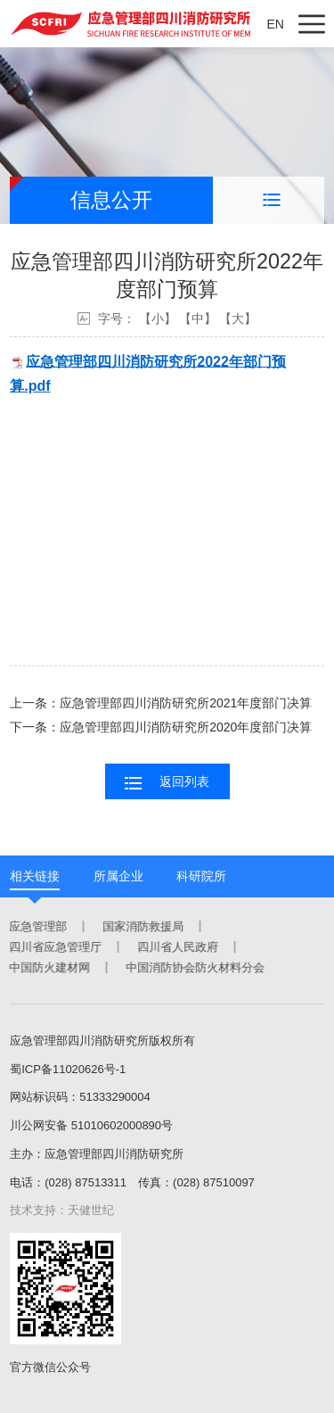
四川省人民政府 (176, 947)
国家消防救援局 (142, 926)
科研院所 (201, 876)
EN (274, 24)
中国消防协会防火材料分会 (194, 967)
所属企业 (118, 876)
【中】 (197, 318)
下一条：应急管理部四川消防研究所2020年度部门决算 (161, 727)
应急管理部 (37, 926)
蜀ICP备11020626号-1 (68, 1069)
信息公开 (111, 199)
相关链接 (35, 876)
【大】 (238, 318)
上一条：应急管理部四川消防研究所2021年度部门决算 (161, 703)
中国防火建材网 (48, 967)
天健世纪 (91, 1210)
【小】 (157, 318)
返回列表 (167, 782)
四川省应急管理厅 (54, 947)
